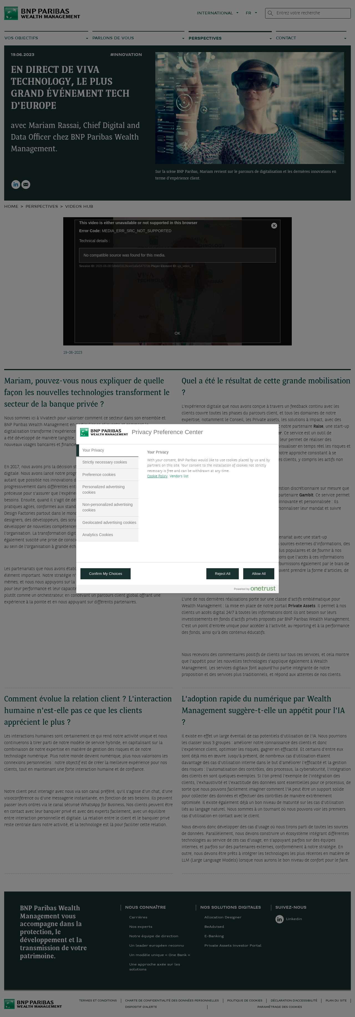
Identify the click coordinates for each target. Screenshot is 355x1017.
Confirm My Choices (105, 574)
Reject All (222, 574)
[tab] (107, 450)
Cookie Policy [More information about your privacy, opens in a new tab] (157, 476)
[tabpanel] (210, 466)
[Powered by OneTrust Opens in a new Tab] (255, 589)
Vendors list (179, 476)
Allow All (259, 574)
